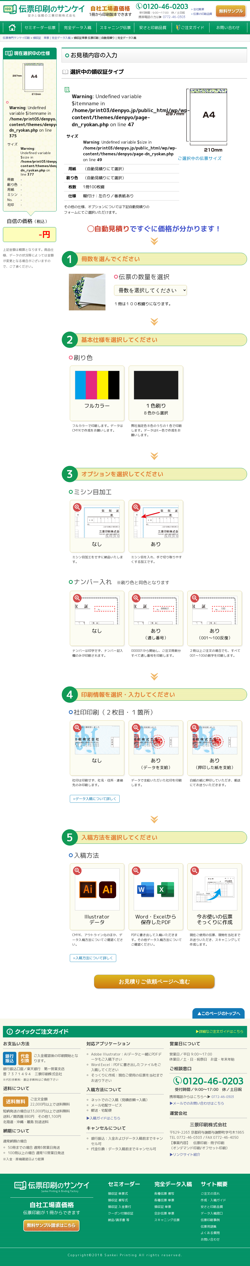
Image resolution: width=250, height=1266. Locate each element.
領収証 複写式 (118, 1200)
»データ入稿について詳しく (94, 798)
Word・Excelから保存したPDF (156, 897)
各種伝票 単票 (164, 1200)
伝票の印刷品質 (202, 14)
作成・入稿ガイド (213, 1200)
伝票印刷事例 (210, 1220)
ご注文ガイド (192, 27)
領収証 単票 (162, 1206)
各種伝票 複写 (164, 1193)
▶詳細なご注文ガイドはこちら (219, 1031)
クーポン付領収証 (120, 1213)
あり (156, 526)
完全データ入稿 (77, 27)
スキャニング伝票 (115, 27)
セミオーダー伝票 (40, 27)
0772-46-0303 (174, 17)
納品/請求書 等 (118, 1220)
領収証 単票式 (118, 1193)
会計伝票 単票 (164, 1213)
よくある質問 (210, 1233)
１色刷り (156, 393)
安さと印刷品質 (153, 27)
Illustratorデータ (97, 897)
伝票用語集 (209, 1226)
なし (97, 526)
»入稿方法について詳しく (93, 958)
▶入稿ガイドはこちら (103, 1118)
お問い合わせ (228, 27)
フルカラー (97, 393)
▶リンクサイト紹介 (184, 1154)
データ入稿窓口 (212, 1213)
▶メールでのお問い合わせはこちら (196, 1103)
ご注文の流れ (210, 1193)
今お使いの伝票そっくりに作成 (214, 897)
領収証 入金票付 (119, 1206)
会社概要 (198, 9)
